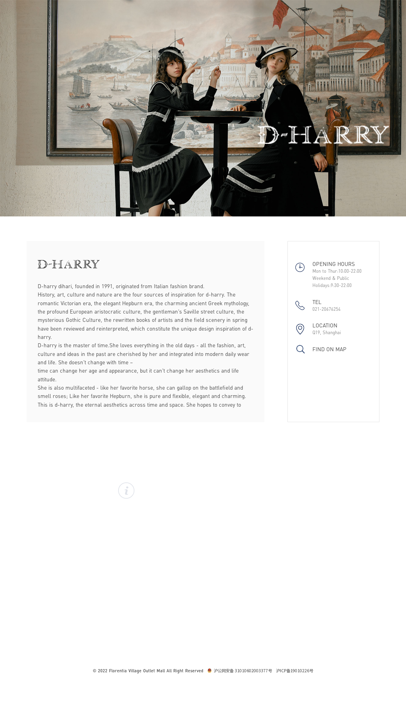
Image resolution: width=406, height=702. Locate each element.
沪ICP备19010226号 (294, 671)
